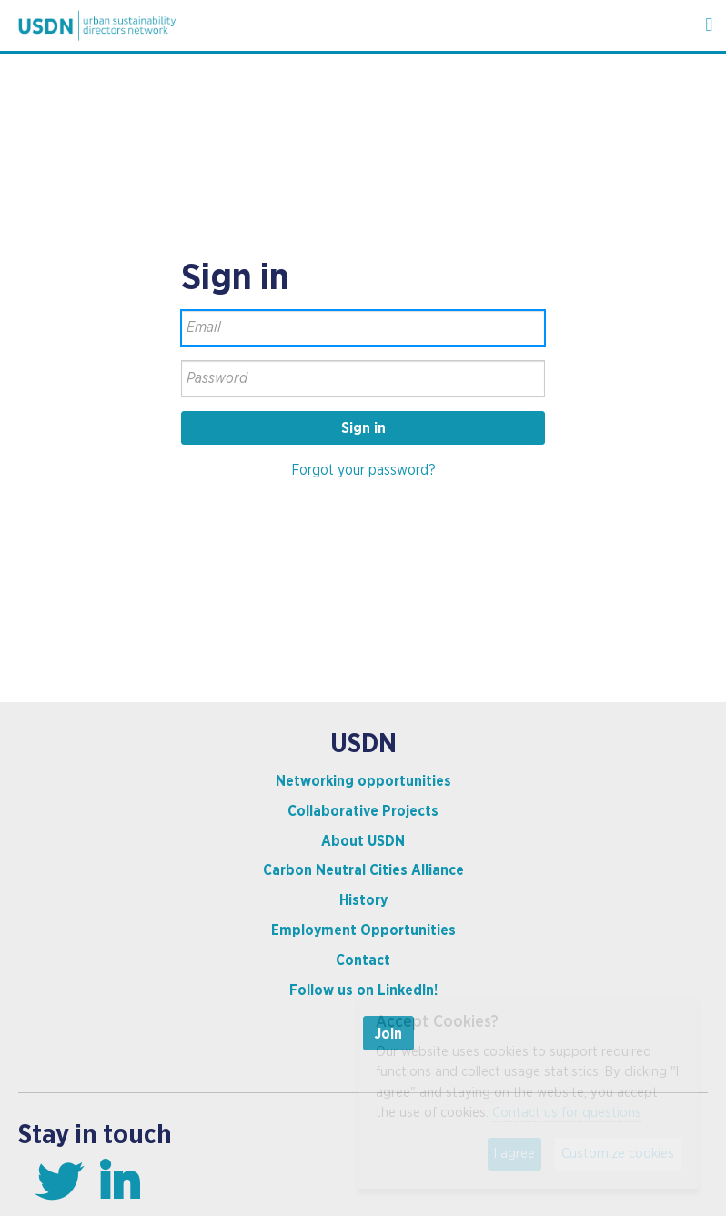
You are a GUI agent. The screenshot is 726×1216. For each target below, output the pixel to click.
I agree (514, 1154)
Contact (363, 960)
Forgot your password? (363, 470)
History (363, 900)
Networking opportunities (363, 781)
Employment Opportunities (363, 930)
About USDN (363, 841)
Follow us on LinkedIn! (363, 990)
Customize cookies (617, 1154)
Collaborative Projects (363, 811)
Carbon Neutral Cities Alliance (363, 870)
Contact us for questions (566, 1113)
